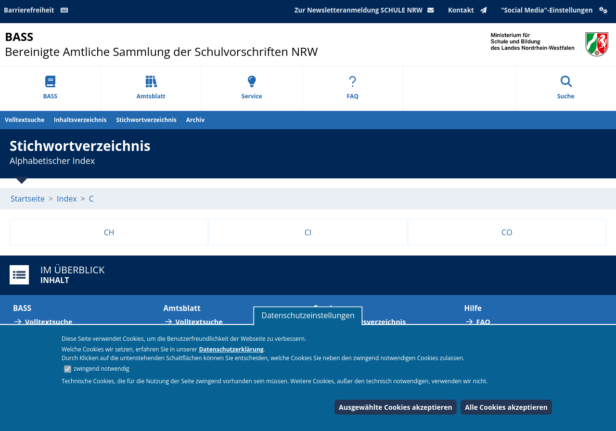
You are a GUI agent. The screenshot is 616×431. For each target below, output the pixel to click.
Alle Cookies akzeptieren (506, 407)
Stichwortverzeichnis (146, 120)
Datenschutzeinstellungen (307, 315)
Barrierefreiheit (37, 10)
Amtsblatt (151, 88)
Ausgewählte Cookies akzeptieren (395, 407)
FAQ (353, 88)
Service (252, 88)
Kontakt (469, 10)
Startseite (28, 198)
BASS (50, 88)
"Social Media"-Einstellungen (555, 10)
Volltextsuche (24, 120)
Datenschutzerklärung (231, 349)
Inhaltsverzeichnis (80, 120)
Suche (566, 88)
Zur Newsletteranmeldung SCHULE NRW (366, 10)
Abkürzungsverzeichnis (366, 321)
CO (507, 232)
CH (109, 232)
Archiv (195, 120)
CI (308, 232)
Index (67, 198)
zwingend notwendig (101, 368)
